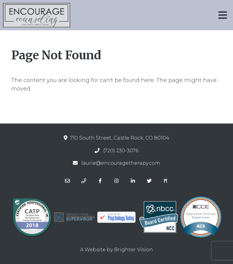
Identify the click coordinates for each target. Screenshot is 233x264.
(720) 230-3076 (120, 150)
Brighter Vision (133, 249)
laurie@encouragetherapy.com (120, 163)
